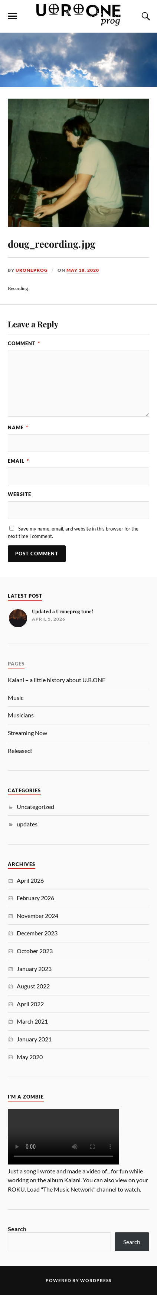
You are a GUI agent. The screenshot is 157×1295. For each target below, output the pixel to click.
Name (18, 427)
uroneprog (32, 270)
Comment (24, 343)
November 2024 (37, 915)
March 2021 (32, 1021)
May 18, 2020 (82, 270)
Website (19, 494)
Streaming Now (27, 732)
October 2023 (35, 950)
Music (15, 697)
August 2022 (33, 986)
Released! (20, 750)
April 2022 (30, 1003)
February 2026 (35, 897)
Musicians (21, 714)
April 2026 (30, 880)
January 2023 (34, 968)
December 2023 (37, 932)
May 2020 (30, 1056)
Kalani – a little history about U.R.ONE (56, 679)
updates (27, 823)
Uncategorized (35, 806)
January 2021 (34, 1039)
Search (17, 1228)
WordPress (95, 1280)
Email (18, 461)
